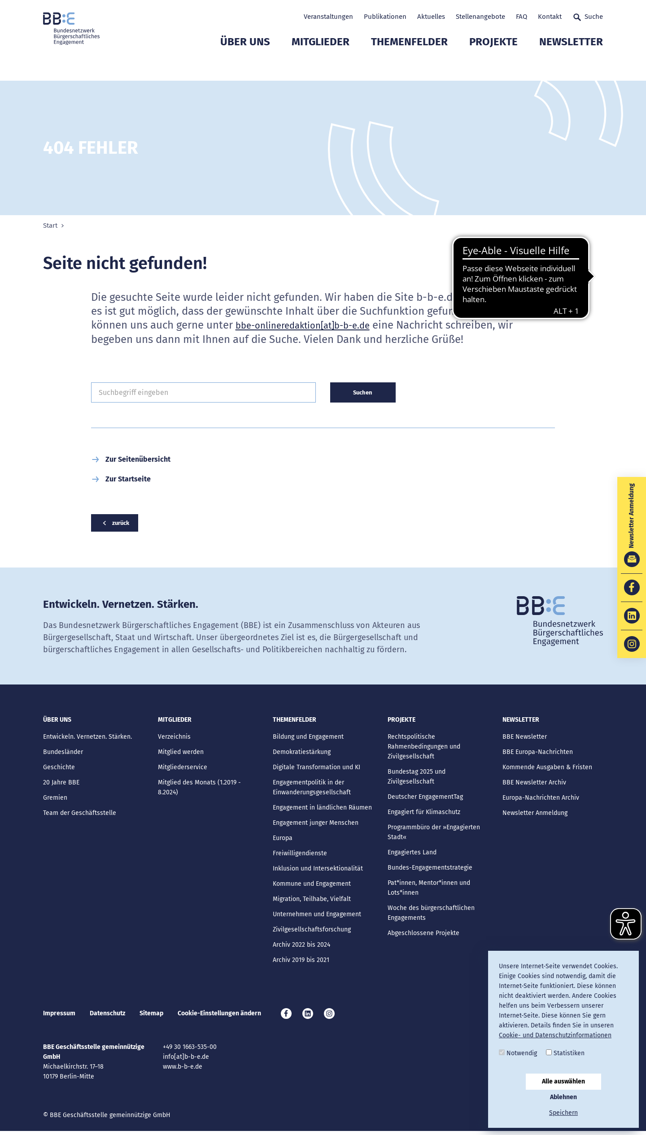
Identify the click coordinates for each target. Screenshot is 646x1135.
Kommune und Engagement (312, 885)
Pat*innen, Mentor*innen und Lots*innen (429, 889)
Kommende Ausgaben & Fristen (547, 768)
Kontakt (550, 17)
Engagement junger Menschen (315, 824)
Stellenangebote (480, 17)
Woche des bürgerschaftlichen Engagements (431, 914)
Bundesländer (63, 753)
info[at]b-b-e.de (186, 1061)
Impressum (59, 1016)
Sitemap (151, 1016)
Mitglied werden (181, 753)
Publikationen (385, 17)
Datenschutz (107, 1016)
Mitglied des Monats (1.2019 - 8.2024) (199, 788)
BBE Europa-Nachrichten (537, 753)
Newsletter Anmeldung (534, 814)
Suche (587, 17)
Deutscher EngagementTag (425, 798)
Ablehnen (563, 1097)
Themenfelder (409, 65)
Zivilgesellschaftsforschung (312, 931)
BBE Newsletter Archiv (534, 784)
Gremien (55, 799)
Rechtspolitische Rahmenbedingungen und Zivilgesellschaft (424, 748)
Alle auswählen (563, 1081)
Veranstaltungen (328, 17)
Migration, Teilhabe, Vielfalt (312, 900)
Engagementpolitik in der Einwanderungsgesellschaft (312, 788)
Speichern (563, 1113)
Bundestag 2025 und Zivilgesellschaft (416, 778)
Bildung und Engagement (308, 738)
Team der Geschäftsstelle (79, 814)
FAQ (521, 17)
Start (50, 225)
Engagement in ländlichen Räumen (322, 809)
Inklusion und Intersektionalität (318, 870)
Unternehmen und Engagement (317, 915)
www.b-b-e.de (182, 1070)
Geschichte (59, 768)
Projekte (493, 65)
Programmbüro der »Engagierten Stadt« (434, 833)
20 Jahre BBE (61, 784)
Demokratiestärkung (302, 753)
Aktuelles (431, 17)
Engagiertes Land (412, 854)
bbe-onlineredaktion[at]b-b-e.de (315, 325)
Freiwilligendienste (300, 854)
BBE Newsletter (524, 738)
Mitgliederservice (182, 768)
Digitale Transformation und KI (316, 768)
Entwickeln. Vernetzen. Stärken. (87, 738)
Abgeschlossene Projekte (423, 934)
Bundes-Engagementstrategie (430, 869)
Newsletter (571, 65)
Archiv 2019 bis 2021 (301, 961)
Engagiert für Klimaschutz (424, 813)
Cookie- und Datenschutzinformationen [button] (555, 1035)
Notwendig (518, 1053)
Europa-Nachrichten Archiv (540, 799)
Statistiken (565, 1053)
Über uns (245, 65)
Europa (282, 839)
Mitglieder (320, 65)
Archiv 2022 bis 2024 (301, 946)
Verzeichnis (174, 738)
